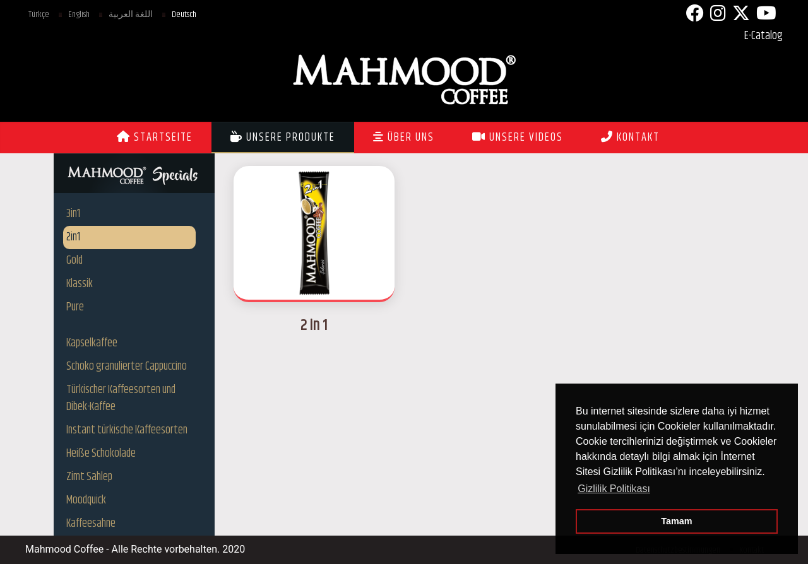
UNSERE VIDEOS (517, 137)
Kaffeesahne (91, 523)
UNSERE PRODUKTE (282, 137)
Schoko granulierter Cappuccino (126, 366)
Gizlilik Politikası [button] (614, 488)
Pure (75, 307)
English (79, 14)
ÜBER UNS (403, 137)
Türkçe (38, 14)
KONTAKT (630, 137)
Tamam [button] (676, 521)
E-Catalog (763, 36)
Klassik (79, 284)
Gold (74, 260)
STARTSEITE (155, 137)
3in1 (73, 214)
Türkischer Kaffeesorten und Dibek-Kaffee (120, 398)
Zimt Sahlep (89, 477)
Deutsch (184, 14)
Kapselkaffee (91, 343)
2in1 (73, 237)
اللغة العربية (131, 14)
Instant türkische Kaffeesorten (126, 430)
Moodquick (86, 500)
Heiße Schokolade (101, 453)
